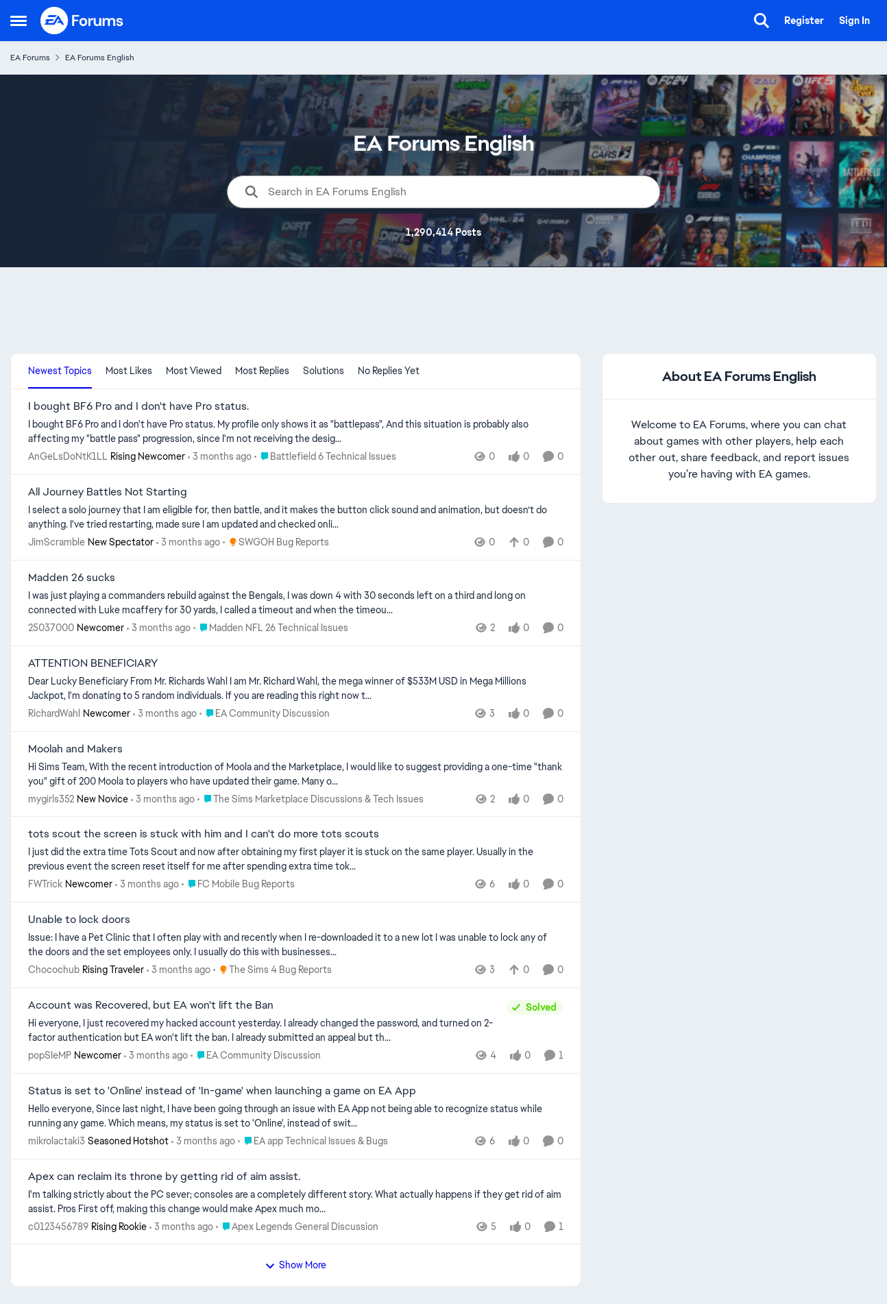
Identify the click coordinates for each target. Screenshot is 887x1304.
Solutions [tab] (323, 371)
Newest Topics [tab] (60, 371)
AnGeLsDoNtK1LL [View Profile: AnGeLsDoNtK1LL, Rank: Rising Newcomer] (68, 456)
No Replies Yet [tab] (389, 371)
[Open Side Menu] (18, 20)
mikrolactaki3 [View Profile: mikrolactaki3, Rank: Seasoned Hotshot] (56, 1141)
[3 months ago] (220, 457)
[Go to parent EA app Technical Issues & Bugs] (313, 1141)
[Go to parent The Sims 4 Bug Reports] (272, 970)
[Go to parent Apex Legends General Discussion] (297, 1226)
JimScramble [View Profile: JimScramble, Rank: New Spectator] (56, 542)
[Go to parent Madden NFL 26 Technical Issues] (270, 628)
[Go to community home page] (82, 20)
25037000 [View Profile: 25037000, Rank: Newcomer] (51, 628)
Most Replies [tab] (262, 371)
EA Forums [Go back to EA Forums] (30, 57)
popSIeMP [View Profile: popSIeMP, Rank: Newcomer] (49, 1055)
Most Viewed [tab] (193, 371)
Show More (295, 1265)
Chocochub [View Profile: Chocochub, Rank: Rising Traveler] (54, 969)
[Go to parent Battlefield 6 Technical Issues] (325, 457)
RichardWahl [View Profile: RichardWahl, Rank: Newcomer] (54, 713)
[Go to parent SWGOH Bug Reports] (276, 542)
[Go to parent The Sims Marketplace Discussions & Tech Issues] (310, 798)
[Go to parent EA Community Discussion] (264, 713)
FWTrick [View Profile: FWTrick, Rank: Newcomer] (45, 884)
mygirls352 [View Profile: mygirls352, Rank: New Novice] (51, 798)
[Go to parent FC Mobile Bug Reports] (238, 884)
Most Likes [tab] (129, 371)
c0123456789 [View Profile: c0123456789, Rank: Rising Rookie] (58, 1226)
